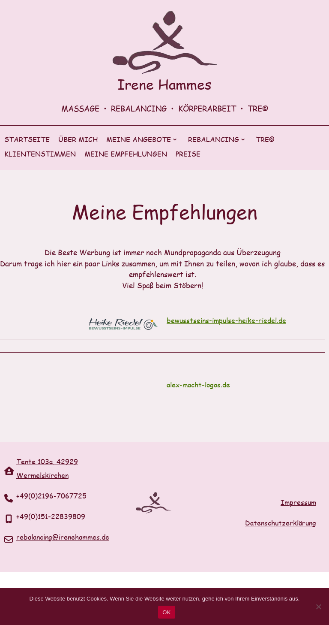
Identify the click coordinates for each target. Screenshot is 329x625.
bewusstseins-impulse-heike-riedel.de (226, 320)
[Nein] (318, 606)
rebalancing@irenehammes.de (62, 537)
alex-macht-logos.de (198, 384)
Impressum (298, 502)
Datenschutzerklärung (280, 523)
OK (166, 612)
